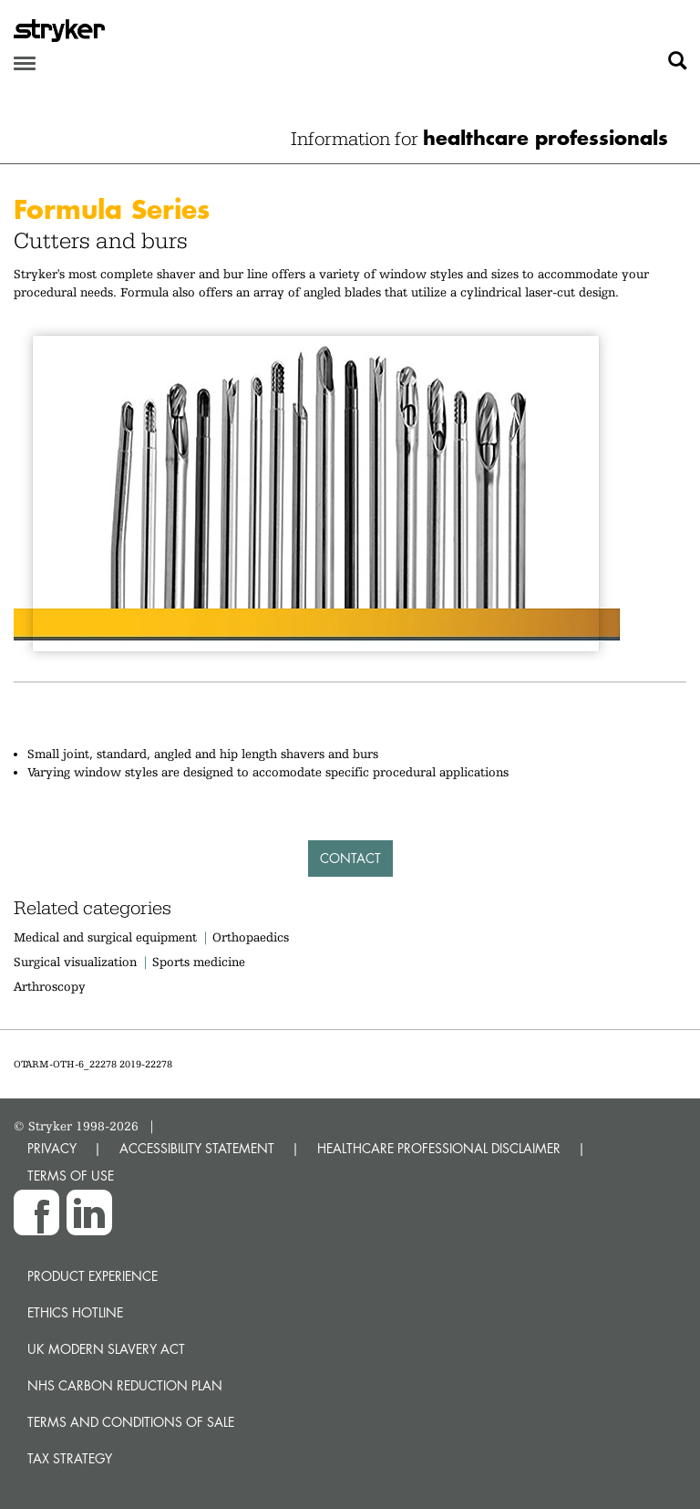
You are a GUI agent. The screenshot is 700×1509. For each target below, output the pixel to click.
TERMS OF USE (70, 1175)
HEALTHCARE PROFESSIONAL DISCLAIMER (439, 1148)
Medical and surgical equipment (107, 937)
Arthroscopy (50, 986)
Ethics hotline (75, 1312)
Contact (350, 858)
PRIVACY (52, 1148)
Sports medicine (198, 961)
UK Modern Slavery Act (106, 1349)
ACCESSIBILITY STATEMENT (196, 1148)
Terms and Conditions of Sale (130, 1422)
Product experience (92, 1276)
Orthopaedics (250, 937)
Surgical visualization (75, 961)
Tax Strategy (69, 1458)
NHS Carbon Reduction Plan (124, 1385)
